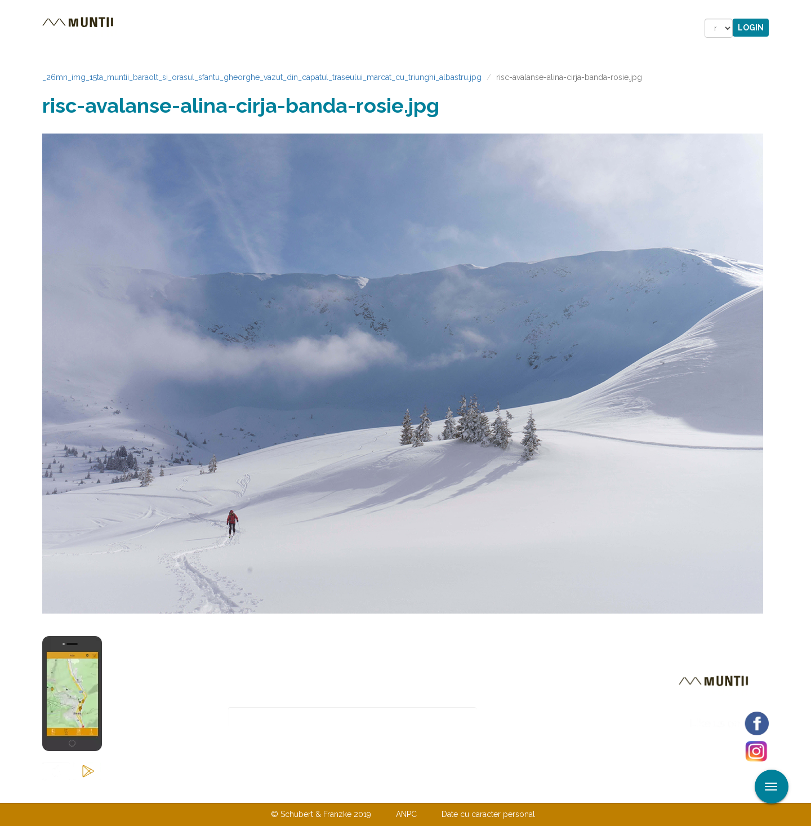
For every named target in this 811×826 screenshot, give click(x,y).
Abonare (513, 717)
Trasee (200, 28)
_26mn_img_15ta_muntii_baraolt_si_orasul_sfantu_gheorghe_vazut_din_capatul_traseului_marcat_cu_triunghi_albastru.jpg (262, 77)
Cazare (253, 28)
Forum (469, 28)
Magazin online (392, 28)
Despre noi (388, 791)
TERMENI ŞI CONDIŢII (472, 791)
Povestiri (309, 28)
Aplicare (802, 10)
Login (751, 27)
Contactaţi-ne (319, 791)
